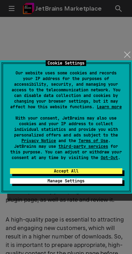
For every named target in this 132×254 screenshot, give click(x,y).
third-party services (83, 146)
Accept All (66, 171)
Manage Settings (66, 181)
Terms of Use (93, 141)
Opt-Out (109, 158)
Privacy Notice (38, 141)
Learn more (109, 107)
